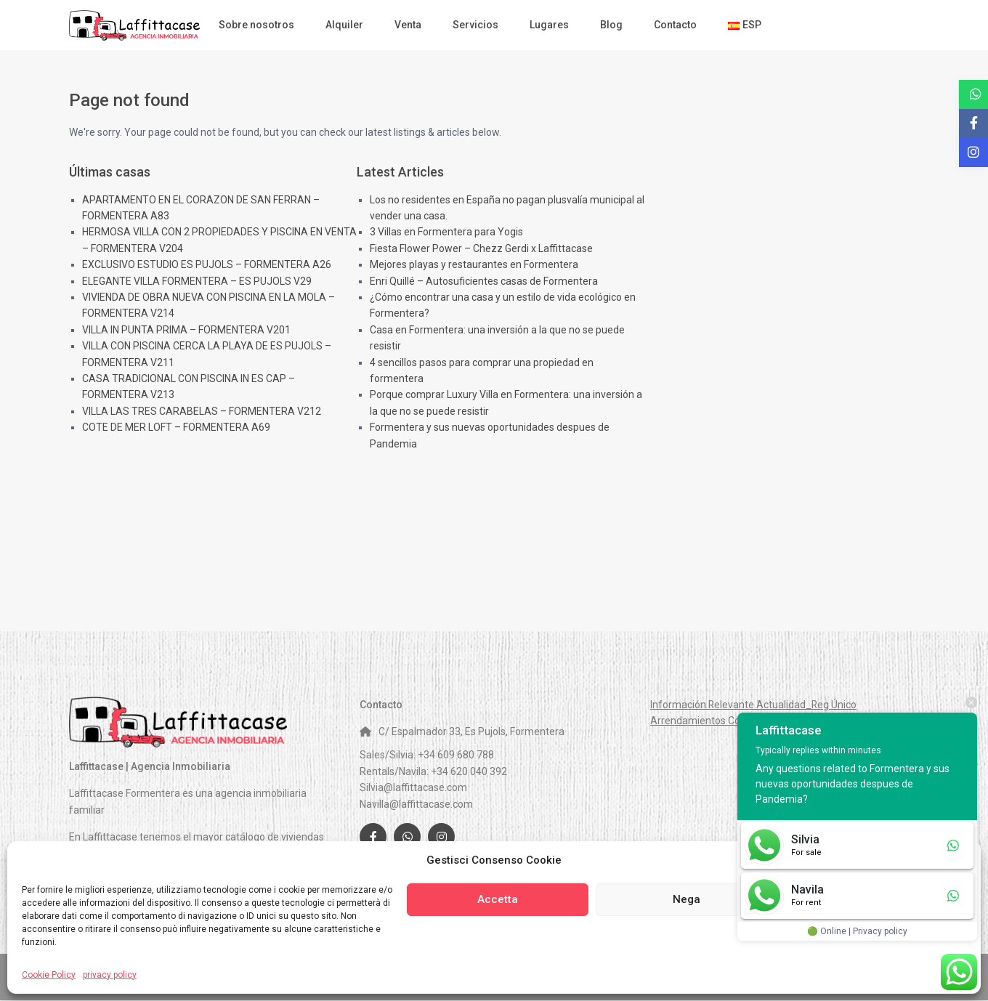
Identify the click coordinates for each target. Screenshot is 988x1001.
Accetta (497, 899)
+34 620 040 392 (469, 771)
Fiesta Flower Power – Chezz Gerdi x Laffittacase (481, 248)
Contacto (675, 25)
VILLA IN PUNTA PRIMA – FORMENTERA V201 (186, 330)
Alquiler (344, 25)
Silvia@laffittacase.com (413, 787)
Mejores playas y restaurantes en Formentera (474, 264)
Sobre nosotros (256, 25)
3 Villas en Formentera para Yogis (446, 232)
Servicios (475, 25)
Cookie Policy (49, 975)
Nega (686, 899)
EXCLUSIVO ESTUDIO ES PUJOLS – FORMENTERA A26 (206, 264)
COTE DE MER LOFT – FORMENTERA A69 (176, 427)
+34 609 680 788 (456, 755)
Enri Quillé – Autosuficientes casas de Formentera (484, 281)
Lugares (549, 25)
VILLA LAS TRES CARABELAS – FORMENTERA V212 (201, 411)
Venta (407, 25)
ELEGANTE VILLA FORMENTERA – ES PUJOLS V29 (197, 281)
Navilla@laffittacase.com (416, 804)
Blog (611, 25)
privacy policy (110, 975)
